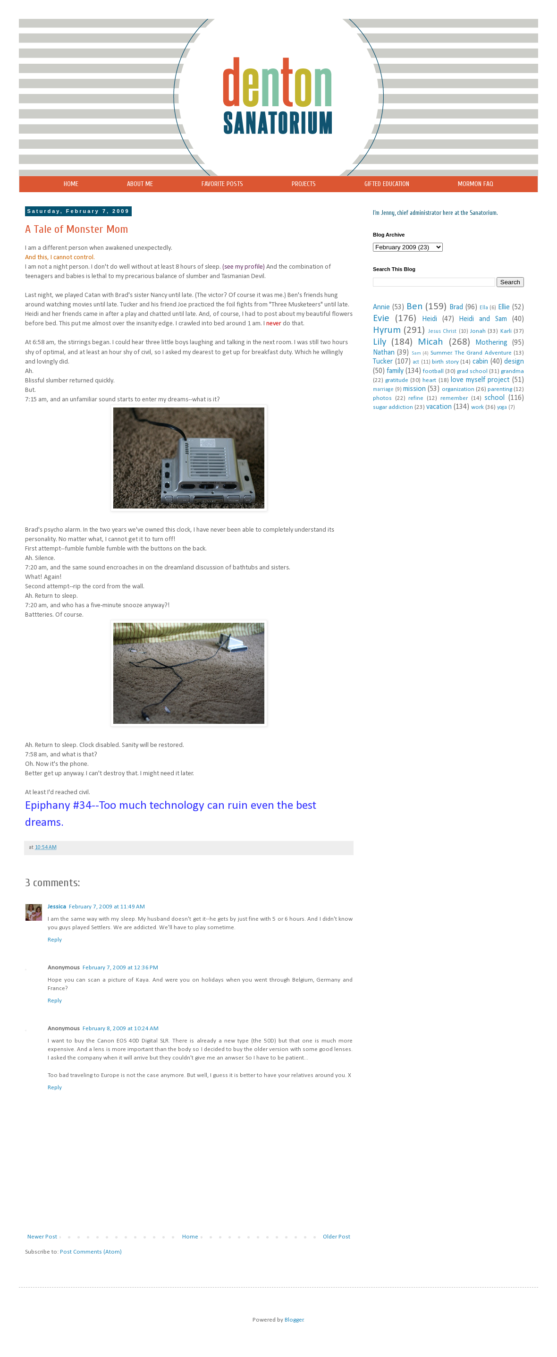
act (416, 362)
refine (415, 398)
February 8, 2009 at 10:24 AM (121, 1029)
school (494, 398)
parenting (500, 389)
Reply (55, 940)
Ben (414, 307)
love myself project (480, 380)
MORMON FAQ (475, 184)
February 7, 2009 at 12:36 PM (120, 968)
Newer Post (42, 1237)
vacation (439, 407)
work (477, 407)
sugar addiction (393, 407)
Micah (430, 342)
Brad (456, 307)
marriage (383, 389)
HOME (71, 184)
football (433, 371)
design (514, 361)
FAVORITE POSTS (222, 184)
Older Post (336, 1237)
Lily (379, 342)
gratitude (396, 380)
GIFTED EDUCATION (386, 184)
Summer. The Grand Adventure (471, 353)
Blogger (294, 1320)
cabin (480, 361)
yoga (502, 407)
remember (454, 398)
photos (382, 398)
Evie (381, 318)
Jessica (57, 907)
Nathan (384, 352)
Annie (381, 307)
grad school (472, 371)
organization (458, 389)
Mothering (491, 343)
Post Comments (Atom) (91, 1252)
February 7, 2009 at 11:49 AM (107, 907)
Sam (416, 353)
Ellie (504, 307)
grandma (512, 371)
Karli (506, 331)
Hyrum (387, 330)
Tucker (383, 361)
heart (429, 380)
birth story (445, 362)
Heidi (429, 319)
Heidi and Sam (483, 319)
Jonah (478, 331)
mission (414, 389)
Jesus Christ (442, 331)
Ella (484, 308)
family (395, 371)
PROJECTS (304, 184)
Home (190, 1237)
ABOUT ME (140, 184)
